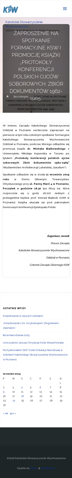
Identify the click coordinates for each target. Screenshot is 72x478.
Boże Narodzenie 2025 (16, 335)
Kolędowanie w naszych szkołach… (23, 315)
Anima (33, 468)
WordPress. (48, 468)
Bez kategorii (21, 96)
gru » (13, 413)
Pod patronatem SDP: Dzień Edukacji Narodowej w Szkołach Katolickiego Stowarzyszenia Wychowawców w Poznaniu (35, 354)
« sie (5, 413)
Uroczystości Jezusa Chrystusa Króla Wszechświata (33, 342)
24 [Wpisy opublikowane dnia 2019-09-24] (13, 400)
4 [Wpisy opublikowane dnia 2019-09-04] (21, 387)
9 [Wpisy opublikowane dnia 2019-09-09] (3, 392)
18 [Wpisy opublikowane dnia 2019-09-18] (22, 396)
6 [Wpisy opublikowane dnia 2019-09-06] (40, 387)
